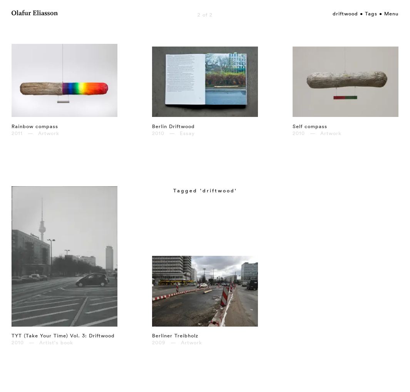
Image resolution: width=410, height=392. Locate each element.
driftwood (345, 13)
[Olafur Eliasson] (35, 13)
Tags (371, 13)
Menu (391, 13)
